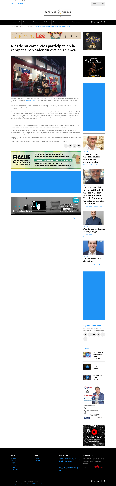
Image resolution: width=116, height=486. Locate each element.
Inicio (12, 26)
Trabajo (35, 22)
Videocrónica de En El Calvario (98, 377)
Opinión (13, 3)
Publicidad (20, 3)
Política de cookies (24, 484)
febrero (22, 26)
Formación (56, 22)
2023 (17, 26)
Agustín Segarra (98, 264)
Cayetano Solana (98, 164)
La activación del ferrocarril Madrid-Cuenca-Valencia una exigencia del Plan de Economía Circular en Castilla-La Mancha (93, 195)
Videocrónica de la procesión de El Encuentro (99, 355)
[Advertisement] (46, 182)
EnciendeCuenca (26, 53)
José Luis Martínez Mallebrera (91, 236)
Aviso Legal (14, 484)
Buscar (103, 4)
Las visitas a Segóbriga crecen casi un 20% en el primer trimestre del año (69, 468)
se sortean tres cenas (31, 100)
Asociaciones (45, 22)
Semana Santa (76, 22)
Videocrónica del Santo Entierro (98, 367)
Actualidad (16, 22)
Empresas (26, 22)
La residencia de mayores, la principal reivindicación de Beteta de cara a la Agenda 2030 (69, 460)
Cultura (66, 22)
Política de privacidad (37, 484)
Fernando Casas (98, 206)
